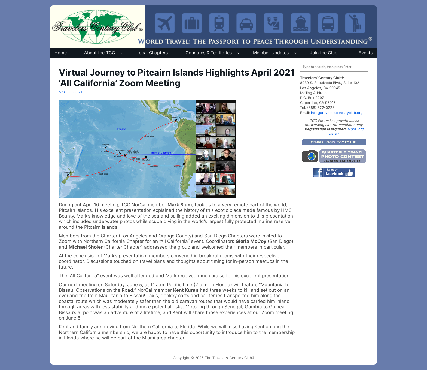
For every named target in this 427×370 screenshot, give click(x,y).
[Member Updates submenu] (295, 53)
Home (60, 52)
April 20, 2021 (70, 92)
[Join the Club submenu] (344, 53)
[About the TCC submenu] (122, 53)
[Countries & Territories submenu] (238, 53)
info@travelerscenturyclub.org (337, 112)
